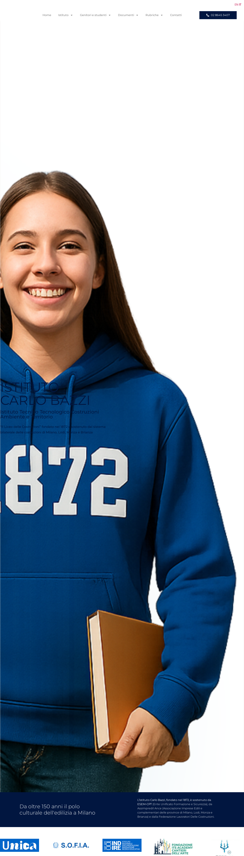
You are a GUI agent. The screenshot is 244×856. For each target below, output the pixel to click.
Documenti (128, 15)
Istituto (65, 15)
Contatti (176, 15)
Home (47, 15)
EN (236, 4)
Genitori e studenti (95, 15)
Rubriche (154, 15)
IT (240, 4)
